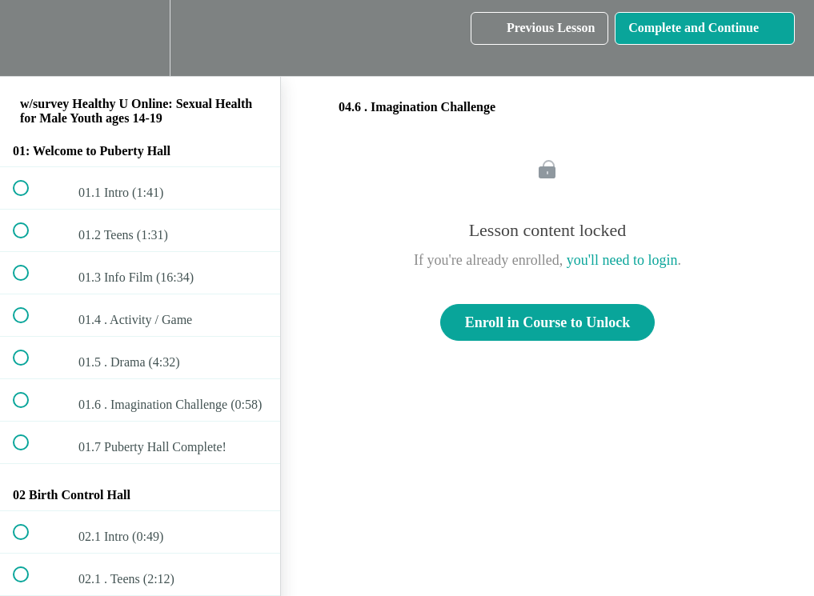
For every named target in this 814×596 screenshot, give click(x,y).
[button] (29, 38)
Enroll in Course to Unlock (548, 322)
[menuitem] (140, 38)
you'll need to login (622, 260)
